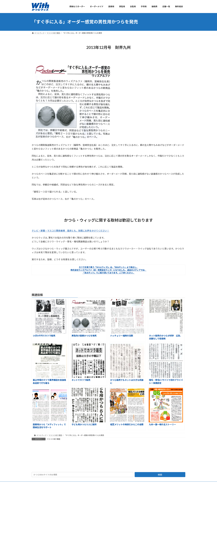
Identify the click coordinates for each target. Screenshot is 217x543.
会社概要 (155, 525)
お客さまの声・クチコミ (121, 525)
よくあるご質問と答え (81, 535)
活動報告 (155, 540)
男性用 (35, 540)
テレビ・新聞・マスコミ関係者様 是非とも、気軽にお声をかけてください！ (70, 230)
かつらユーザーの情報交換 (122, 530)
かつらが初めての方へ (81, 525)
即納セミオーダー (40, 525)
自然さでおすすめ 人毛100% (83, 540)
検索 (160, 506)
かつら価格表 (78, 530)
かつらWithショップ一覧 (161, 530)
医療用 (35, 535)
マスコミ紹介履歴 (53, 439)
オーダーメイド (39, 530)
